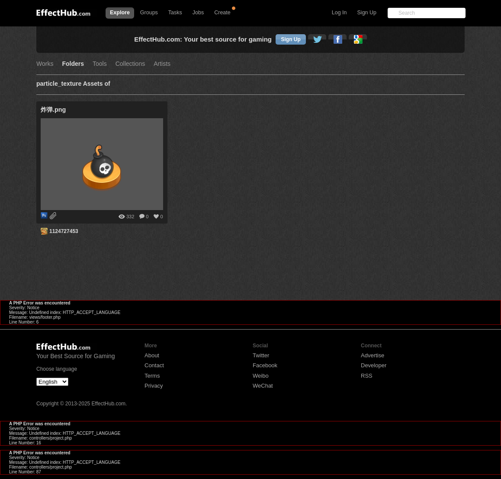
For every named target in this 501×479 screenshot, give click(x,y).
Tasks (175, 13)
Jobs (198, 13)
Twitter (261, 355)
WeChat (263, 385)
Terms (152, 375)
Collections (130, 64)
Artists (162, 64)
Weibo (261, 375)
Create (222, 13)
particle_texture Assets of (73, 84)
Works (44, 64)
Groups (149, 13)
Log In (339, 13)
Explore (120, 13)
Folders (73, 64)
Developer (373, 365)
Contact (154, 365)
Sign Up (366, 13)
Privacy (154, 385)
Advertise (372, 355)
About (152, 355)
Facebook (265, 365)
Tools (100, 64)
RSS (367, 375)
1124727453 (63, 231)
